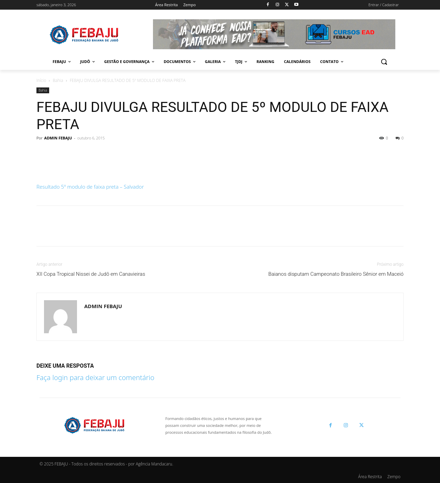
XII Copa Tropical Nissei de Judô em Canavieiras (90, 274)
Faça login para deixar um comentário (95, 377)
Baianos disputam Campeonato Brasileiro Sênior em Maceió (336, 274)
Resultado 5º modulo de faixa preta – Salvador (90, 186)
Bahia (58, 80)
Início (41, 80)
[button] (384, 61)
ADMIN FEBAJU (58, 137)
